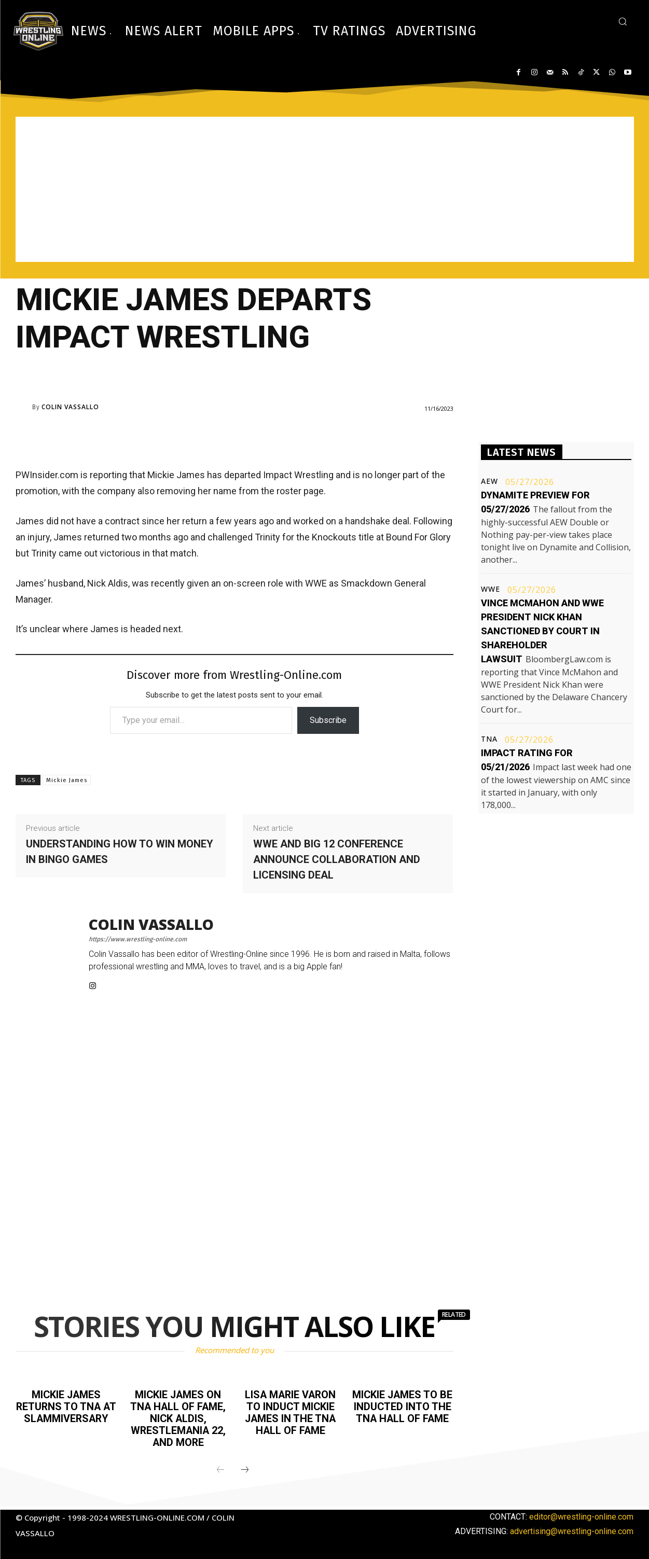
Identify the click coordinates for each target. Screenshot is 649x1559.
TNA (489, 739)
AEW (489, 481)
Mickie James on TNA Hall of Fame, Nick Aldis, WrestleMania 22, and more (178, 1417)
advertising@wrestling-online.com (571, 1529)
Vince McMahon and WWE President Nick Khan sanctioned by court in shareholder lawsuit (542, 630)
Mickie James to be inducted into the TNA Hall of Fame (402, 1411)
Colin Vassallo (70, 407)
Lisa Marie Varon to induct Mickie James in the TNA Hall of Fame (290, 1411)
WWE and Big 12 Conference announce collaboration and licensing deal (336, 859)
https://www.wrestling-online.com (138, 939)
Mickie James (66, 780)
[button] (623, 21)
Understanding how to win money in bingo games (119, 852)
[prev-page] (220, 1467)
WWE (490, 589)
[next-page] (244, 1467)
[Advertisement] (325, 189)
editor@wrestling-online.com (581, 1514)
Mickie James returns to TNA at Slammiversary (66, 1411)
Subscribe (328, 720)
